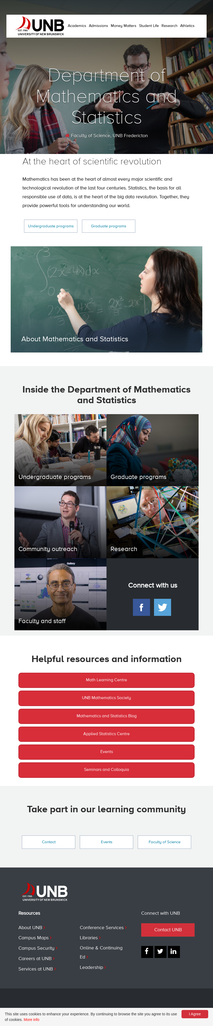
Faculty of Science (87, 135)
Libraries (89, 938)
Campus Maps (33, 938)
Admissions (98, 26)
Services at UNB (35, 969)
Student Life (149, 26)
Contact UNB (168, 930)
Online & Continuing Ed (101, 953)
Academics (77, 26)
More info (31, 1019)
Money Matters (123, 26)
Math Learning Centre (106, 680)
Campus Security (36, 948)
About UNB (30, 927)
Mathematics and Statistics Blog (107, 716)
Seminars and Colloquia (106, 770)
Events (106, 752)
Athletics (187, 26)
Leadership (91, 967)
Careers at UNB (35, 958)
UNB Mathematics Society (106, 698)
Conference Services (102, 927)
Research (169, 26)
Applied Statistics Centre (106, 734)
